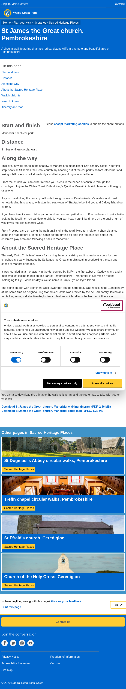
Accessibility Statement (16, 663)
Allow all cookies (102, 383)
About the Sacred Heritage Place (22, 89)
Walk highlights (10, 95)
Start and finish (10, 72)
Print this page (11, 607)
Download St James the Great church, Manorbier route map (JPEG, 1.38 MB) (52, 410)
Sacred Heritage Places (64, 22)
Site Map (7, 670)
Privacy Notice (10, 656)
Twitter (13, 643)
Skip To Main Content (14, 3)
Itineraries (40, 22)
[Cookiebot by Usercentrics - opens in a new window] (111, 305)
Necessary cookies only (62, 383)
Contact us (63, 621)
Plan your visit (22, 22)
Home (7, 22)
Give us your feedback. (66, 601)
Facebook (4, 643)
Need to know (10, 101)
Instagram (22, 643)
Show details (103, 372)
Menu (121, 13)
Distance (6, 78)
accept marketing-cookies (71, 123)
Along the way (10, 83)
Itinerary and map (12, 107)
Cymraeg (120, 3)
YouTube (30, 643)
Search (111, 13)
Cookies (55, 663)
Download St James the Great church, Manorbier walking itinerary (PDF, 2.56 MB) (56, 406)
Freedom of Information (65, 656)
